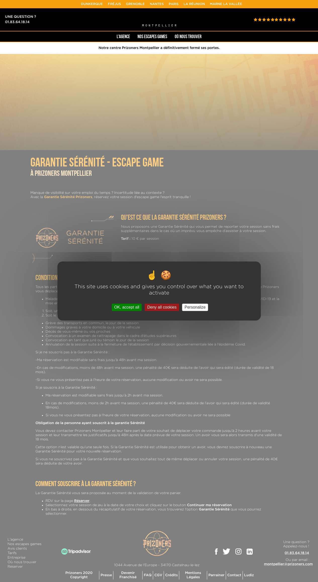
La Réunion (205, 4)
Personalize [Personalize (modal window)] (195, 307)
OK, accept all (126, 307)
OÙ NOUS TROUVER (188, 36)
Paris (185, 4)
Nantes (168, 4)
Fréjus (125, 4)
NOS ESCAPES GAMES (152, 36)
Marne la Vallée (237, 4)
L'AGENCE (123, 36)
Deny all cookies (162, 307)
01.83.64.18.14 (17, 22)
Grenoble (147, 4)
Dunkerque (103, 4)
